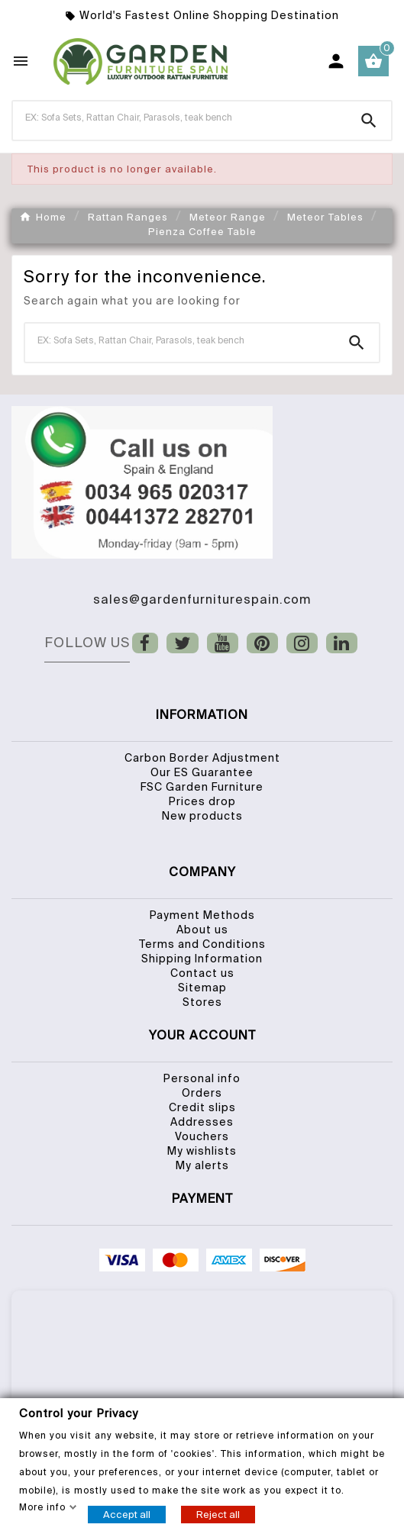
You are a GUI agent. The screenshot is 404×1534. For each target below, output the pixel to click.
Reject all (218, 1513)
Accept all (126, 1513)
